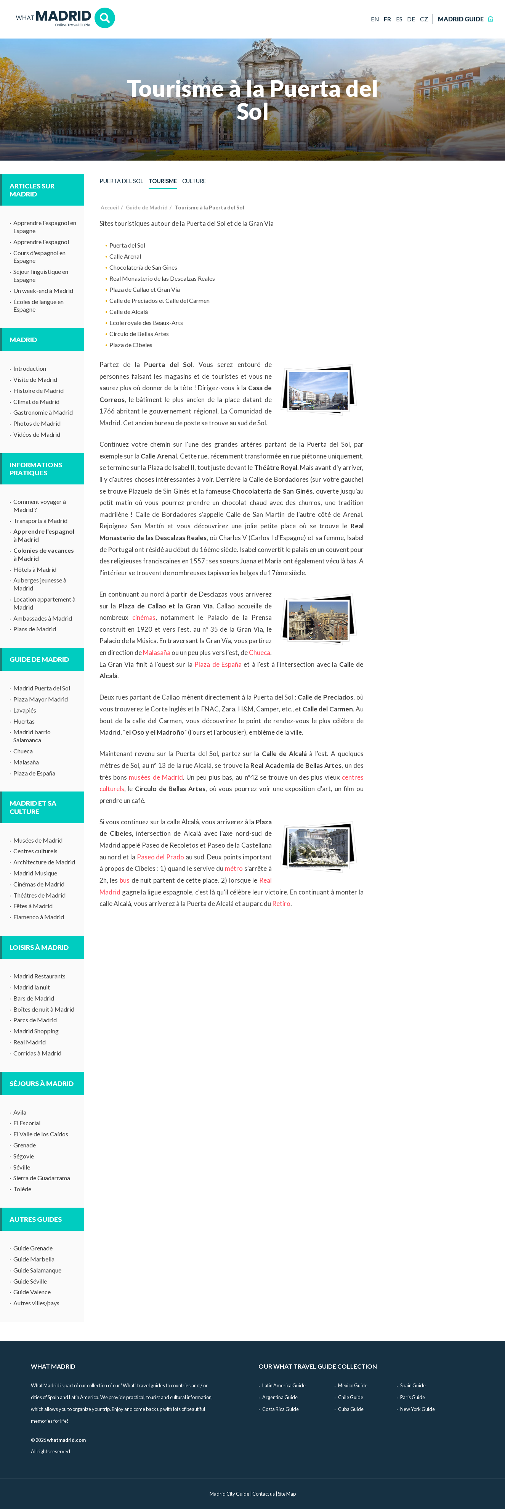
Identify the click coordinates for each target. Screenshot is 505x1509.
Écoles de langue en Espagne (38, 305)
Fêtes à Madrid (33, 905)
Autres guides (36, 1219)
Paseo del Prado (160, 857)
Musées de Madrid (38, 840)
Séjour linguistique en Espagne (40, 275)
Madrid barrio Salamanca (32, 735)
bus (125, 880)
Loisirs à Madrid (39, 947)
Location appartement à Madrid (44, 603)
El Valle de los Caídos (40, 1133)
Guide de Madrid (39, 659)
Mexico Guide (352, 1385)
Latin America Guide (284, 1385)
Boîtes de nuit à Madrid (43, 1009)
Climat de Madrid (36, 401)
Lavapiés (24, 710)
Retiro (281, 903)
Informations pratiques (36, 469)
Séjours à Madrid (42, 1083)
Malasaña (26, 762)
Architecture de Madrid (44, 862)
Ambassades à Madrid (42, 618)
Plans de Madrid (34, 628)
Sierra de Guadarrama (41, 1177)
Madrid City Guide (229, 1494)
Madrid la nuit (31, 987)
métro (234, 868)
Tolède (22, 1188)
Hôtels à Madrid (34, 569)
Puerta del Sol (121, 181)
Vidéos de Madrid (36, 434)
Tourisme (163, 181)
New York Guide (417, 1409)
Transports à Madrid (40, 520)
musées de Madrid (156, 777)
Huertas (24, 721)
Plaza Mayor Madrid (40, 699)
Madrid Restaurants (39, 976)
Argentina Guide (280, 1397)
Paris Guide (412, 1397)
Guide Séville (30, 1281)
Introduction (29, 368)
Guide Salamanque (37, 1270)
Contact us (263, 1494)
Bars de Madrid (33, 998)
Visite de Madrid (35, 379)
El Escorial (26, 1122)
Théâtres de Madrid (39, 895)
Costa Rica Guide (280, 1409)
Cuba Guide (351, 1409)
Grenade (24, 1145)
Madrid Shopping (36, 1030)
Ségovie (23, 1156)
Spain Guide (413, 1385)
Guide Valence (32, 1291)
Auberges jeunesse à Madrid (39, 584)
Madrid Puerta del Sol (41, 688)
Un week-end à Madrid (43, 290)
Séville (21, 1167)
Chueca (23, 750)
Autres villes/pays (36, 1302)
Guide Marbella (34, 1259)
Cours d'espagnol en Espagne (39, 256)
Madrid (23, 340)
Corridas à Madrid (37, 1053)
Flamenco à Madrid (38, 916)
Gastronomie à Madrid (43, 412)
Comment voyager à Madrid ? (39, 505)
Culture (194, 181)
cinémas (144, 617)
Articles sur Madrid (32, 190)
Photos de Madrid (37, 423)
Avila (19, 1112)
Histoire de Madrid (38, 390)
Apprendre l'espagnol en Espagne (44, 226)
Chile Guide (350, 1397)
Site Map (287, 1494)
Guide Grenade (33, 1248)
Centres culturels (35, 850)
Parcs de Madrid (35, 1019)
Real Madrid (29, 1042)
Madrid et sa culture (33, 807)
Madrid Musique (35, 873)
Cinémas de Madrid (38, 884)
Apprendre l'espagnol (41, 241)
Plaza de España (34, 773)
